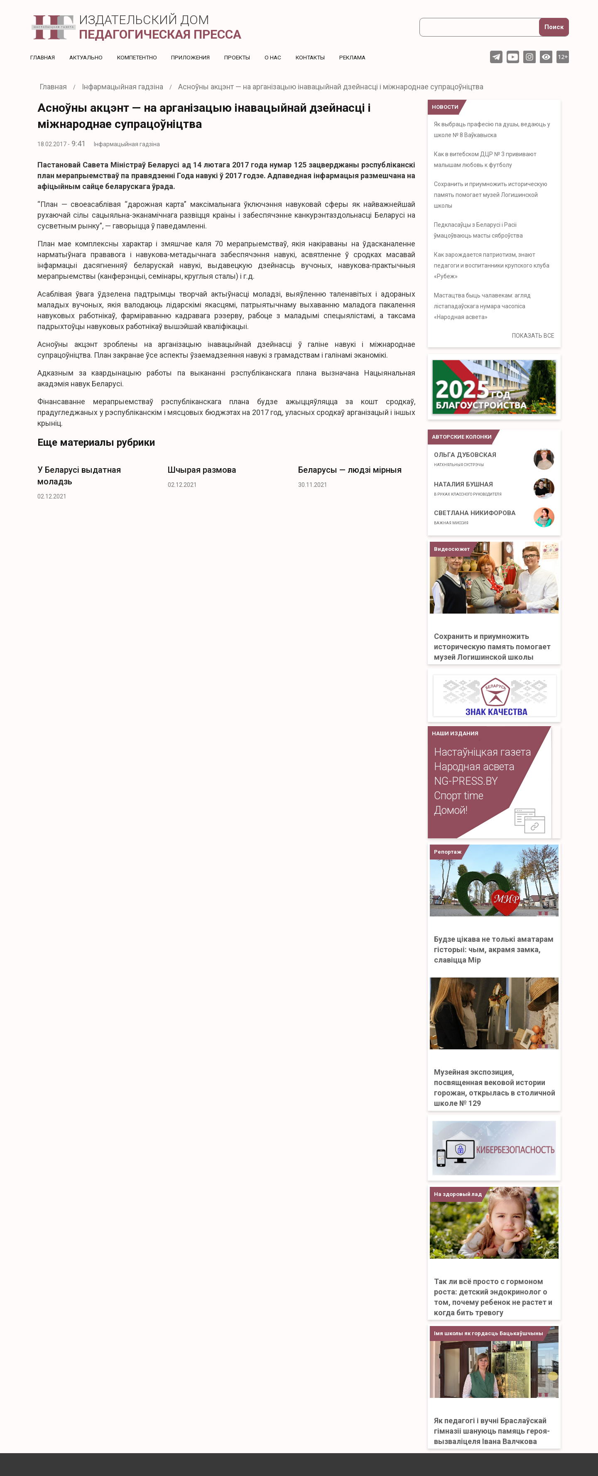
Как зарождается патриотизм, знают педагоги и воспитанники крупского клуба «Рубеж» (491, 265)
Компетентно (141, 57)
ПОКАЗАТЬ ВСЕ (533, 335)
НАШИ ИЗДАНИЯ (455, 733)
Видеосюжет (452, 549)
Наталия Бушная (468, 488)
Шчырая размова (202, 470)
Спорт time (458, 796)
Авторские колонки (462, 437)
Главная (43, 57)
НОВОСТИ (445, 107)
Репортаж (447, 852)
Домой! (451, 810)
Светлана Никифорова (475, 517)
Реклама (363, 57)
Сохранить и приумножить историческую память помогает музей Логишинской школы (490, 195)
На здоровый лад (458, 1194)
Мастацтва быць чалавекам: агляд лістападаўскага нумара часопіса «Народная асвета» (482, 306)
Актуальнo (88, 57)
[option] (96, 480)
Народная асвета (474, 767)
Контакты (318, 57)
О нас (280, 57)
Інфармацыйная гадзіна (127, 144)
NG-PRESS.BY (466, 781)
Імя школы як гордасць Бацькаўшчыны (488, 1333)
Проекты (243, 57)
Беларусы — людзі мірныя (350, 470)
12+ (563, 57)
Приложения (196, 57)
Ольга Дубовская (465, 459)
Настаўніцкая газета (482, 752)
